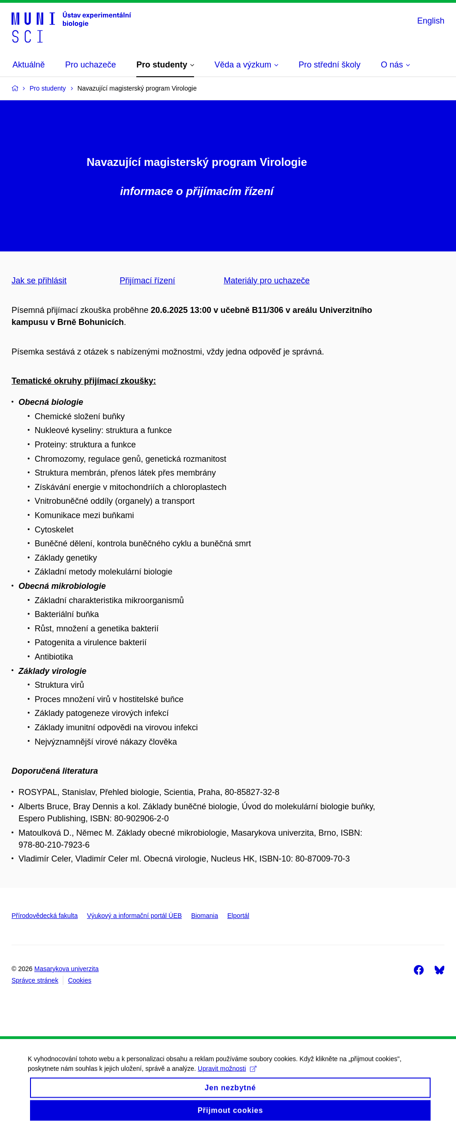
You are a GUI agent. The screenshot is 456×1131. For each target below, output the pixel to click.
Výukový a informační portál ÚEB (134, 915)
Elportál (238, 915)
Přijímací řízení (147, 280)
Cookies (79, 980)
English (430, 20)
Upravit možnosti (227, 1077)
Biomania (204, 915)
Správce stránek (35, 980)
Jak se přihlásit (39, 280)
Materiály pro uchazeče (267, 280)
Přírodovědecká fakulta (45, 915)
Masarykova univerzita (66, 968)
